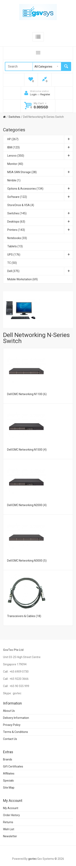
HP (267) (40, 139)
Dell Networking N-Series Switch (43, 116)
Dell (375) (40, 271)
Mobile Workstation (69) (22, 279)
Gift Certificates (13, 766)
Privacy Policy (11, 724)
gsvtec (32, 858)
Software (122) (40, 197)
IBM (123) (40, 147)
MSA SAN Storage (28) (40, 172)
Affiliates (8, 773)
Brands (7, 759)
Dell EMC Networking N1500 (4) (27, 449)
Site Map (8, 787)
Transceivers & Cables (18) (24, 616)
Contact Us (10, 739)
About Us (9, 710)
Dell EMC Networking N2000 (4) (27, 505)
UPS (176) (40, 254)
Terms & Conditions (15, 731)
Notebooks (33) (17, 238)
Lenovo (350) (40, 155)
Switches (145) (40, 213)
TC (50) (12, 262)
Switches (14, 116)
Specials (8, 780)
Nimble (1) (13, 180)
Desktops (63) (40, 221)
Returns (8, 822)
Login (33, 94)
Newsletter (10, 836)
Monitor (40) (15, 163)
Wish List (8, 829)
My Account (10, 808)
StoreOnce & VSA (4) (20, 205)
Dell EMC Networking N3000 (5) (27, 560)
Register (45, 94)
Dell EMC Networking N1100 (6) (27, 394)
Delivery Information (16, 717)
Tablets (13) (15, 246)
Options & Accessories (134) (40, 188)
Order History (11, 815)
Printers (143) (40, 230)
